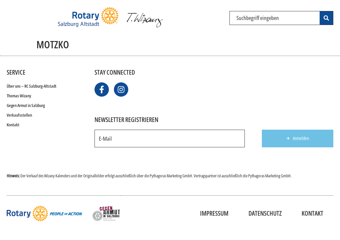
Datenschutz (265, 213)
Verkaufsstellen (19, 115)
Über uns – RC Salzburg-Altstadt (31, 86)
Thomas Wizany (19, 96)
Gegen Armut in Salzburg (26, 105)
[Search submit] (326, 18)
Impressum (214, 213)
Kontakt (13, 125)
